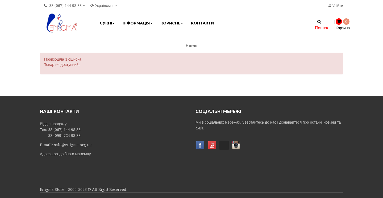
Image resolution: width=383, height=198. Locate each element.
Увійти (335, 6)
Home (192, 45)
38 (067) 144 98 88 (65, 5)
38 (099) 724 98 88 (64, 135)
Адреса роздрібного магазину (65, 154)
